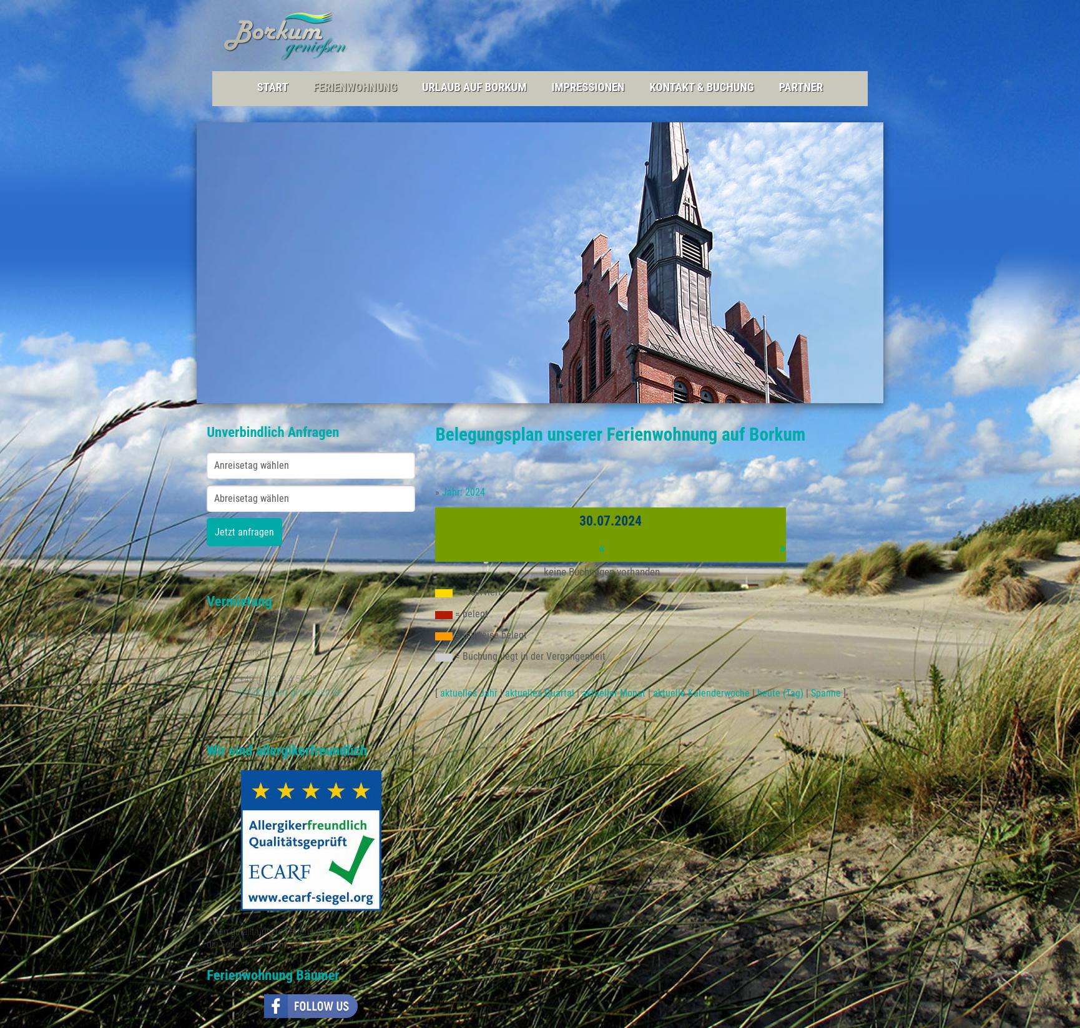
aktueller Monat (614, 693)
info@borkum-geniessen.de (288, 692)
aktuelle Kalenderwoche (701, 693)
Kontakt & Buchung (701, 87)
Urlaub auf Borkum (474, 87)
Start (272, 87)
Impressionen (587, 87)
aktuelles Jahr (469, 693)
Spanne (826, 693)
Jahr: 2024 (463, 492)
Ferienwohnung (355, 87)
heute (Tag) (780, 693)
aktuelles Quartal (539, 693)
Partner (801, 87)
